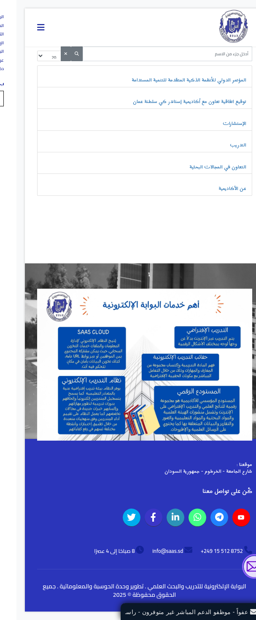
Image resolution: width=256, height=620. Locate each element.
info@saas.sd (151, 551)
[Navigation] (24, 27)
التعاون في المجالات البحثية (201, 167)
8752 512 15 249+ (205, 551)
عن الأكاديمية (216, 189)
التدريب (221, 145)
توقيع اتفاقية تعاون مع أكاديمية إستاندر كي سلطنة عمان (173, 102)
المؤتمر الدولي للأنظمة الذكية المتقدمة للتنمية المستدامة (172, 80)
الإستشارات (218, 124)
